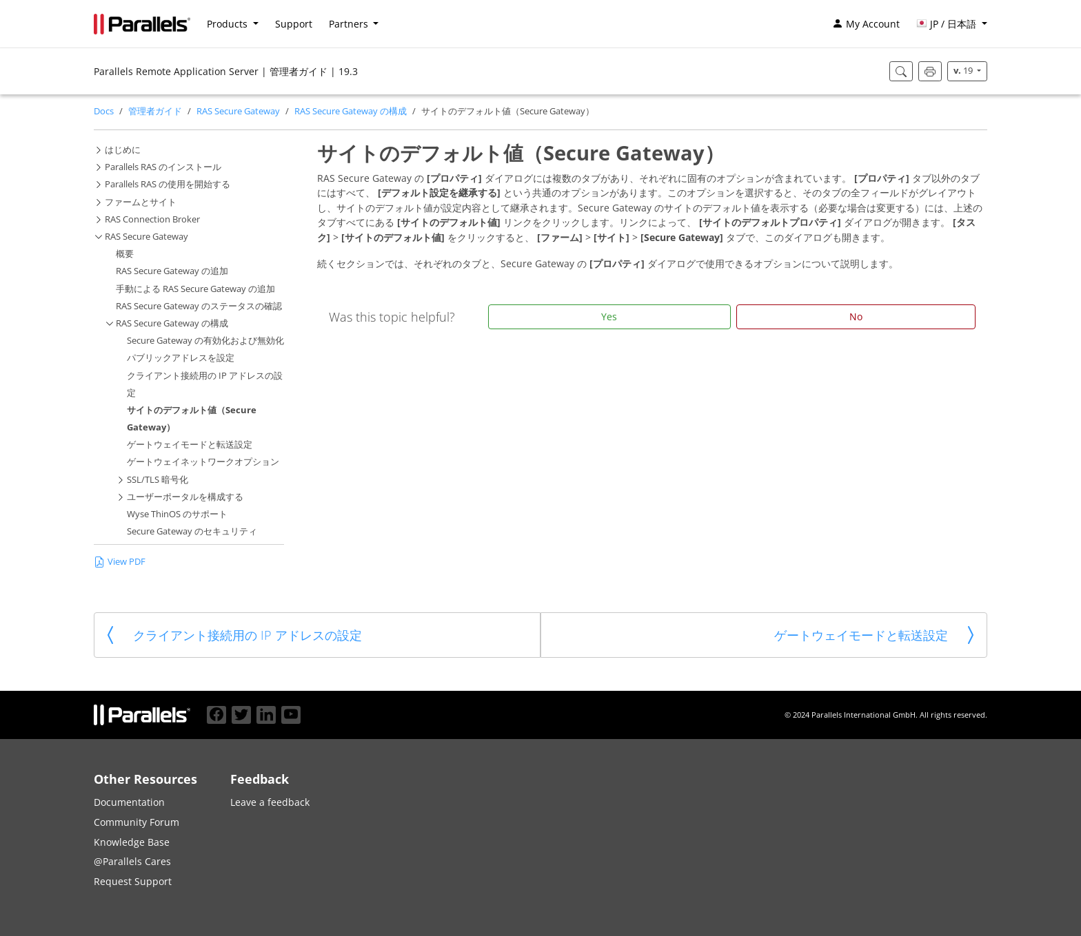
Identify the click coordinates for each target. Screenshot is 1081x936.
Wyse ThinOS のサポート (177, 514)
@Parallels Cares (132, 861)
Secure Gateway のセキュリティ (192, 531)
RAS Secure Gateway (238, 111)
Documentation (129, 802)
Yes (609, 316)
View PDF (119, 561)
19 (964, 70)
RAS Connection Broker (152, 219)
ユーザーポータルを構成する (185, 497)
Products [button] (228, 23)
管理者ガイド (155, 111)
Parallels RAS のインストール (163, 167)
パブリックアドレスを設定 (180, 358)
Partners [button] (350, 23)
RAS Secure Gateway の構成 (350, 111)
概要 (125, 254)
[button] (951, 24)
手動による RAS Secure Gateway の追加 (195, 289)
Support (293, 23)
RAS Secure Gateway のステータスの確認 (199, 306)
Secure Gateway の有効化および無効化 (205, 340)
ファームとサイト (140, 202)
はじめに (123, 150)
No (855, 316)
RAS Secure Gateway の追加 (172, 271)
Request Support (133, 881)
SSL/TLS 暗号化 (157, 480)
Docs (104, 111)
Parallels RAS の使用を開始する (167, 184)
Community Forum (136, 822)
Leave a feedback (270, 802)
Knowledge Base (132, 842)
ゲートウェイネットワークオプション (203, 462)
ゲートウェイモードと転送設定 (189, 444)
